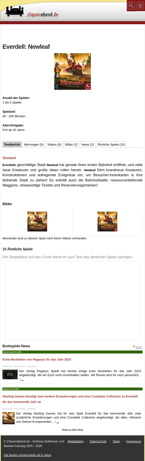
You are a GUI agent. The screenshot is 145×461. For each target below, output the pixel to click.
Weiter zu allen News (72, 429)
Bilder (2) (71, 144)
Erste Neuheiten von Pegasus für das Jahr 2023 (36, 359)
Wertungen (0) (33, 144)
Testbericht (12, 144)
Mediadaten (76, 441)
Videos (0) (54, 144)
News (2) (88, 144)
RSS (139, 347)
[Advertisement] (72, 33)
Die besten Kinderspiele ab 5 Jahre (27, 455)
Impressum (133, 441)
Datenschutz (98, 441)
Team (116, 441)
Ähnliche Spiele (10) (111, 144)
